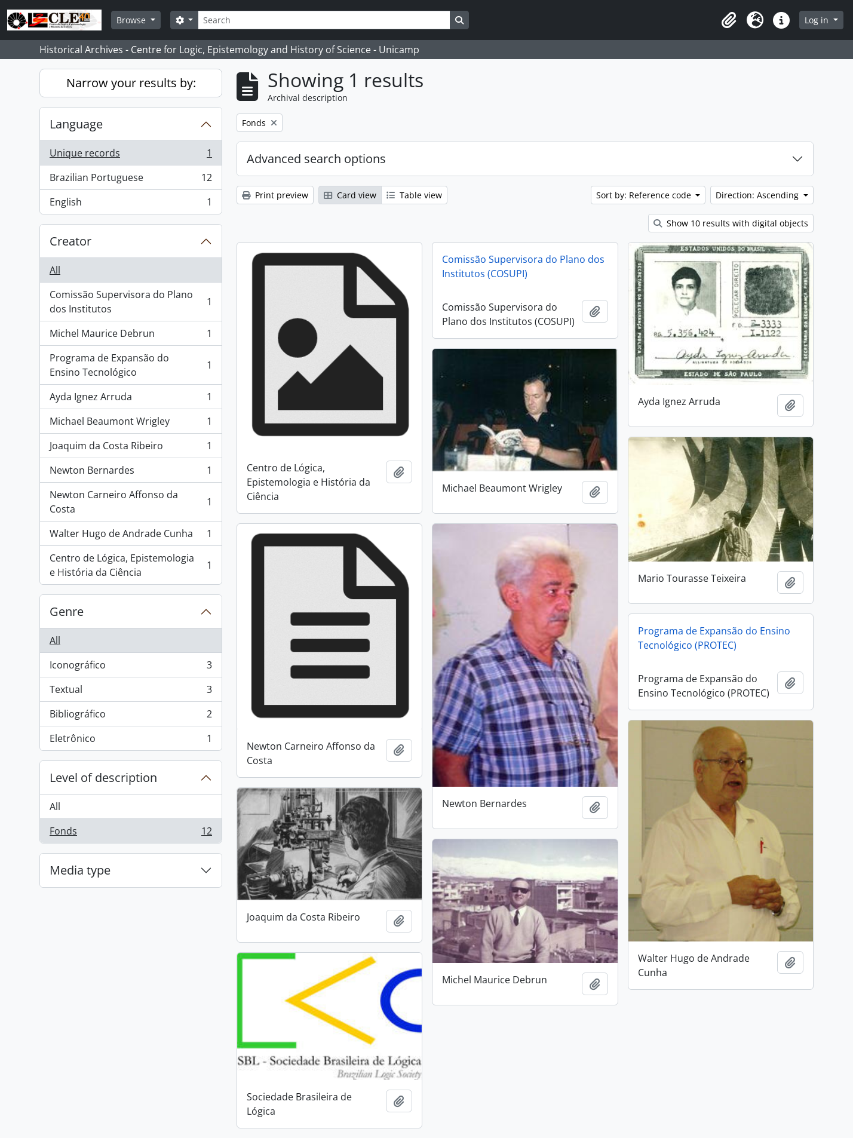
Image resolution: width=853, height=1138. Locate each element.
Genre (67, 611)
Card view (350, 195)
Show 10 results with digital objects (730, 223)
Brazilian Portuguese (130, 180)
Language (76, 124)
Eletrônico (130, 740)
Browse (132, 20)
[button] (729, 20)
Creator (70, 241)
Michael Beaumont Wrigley (130, 424)
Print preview (275, 195)
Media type (80, 870)
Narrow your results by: (131, 83)
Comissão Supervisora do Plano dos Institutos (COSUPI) (523, 266)
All (55, 270)
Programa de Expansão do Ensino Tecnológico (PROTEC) (714, 638)
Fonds (130, 833)
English (130, 204)
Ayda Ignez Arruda (130, 399)
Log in (818, 20)
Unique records (130, 155)
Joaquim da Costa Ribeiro (130, 448)
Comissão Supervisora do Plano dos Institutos (130, 301)
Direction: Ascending (758, 195)
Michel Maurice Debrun (130, 336)
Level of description (103, 777)
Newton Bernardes (130, 473)
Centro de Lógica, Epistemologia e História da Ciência (130, 565)
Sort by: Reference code (645, 195)
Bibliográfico (130, 716)
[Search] (324, 20)
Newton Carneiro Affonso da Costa (130, 502)
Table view (414, 195)
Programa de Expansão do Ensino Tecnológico (130, 365)
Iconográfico (130, 667)
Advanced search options (316, 159)
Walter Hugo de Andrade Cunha (130, 536)
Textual (130, 692)
